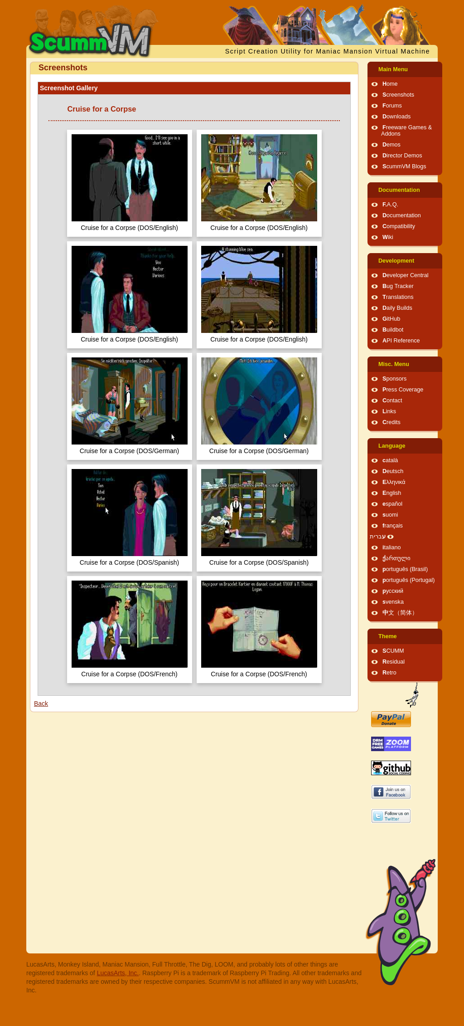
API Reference (401, 340)
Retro (389, 672)
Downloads (396, 116)
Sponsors (394, 379)
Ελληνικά (394, 482)
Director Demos (402, 155)
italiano (391, 547)
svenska (393, 602)
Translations (398, 297)
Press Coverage (402, 389)
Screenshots (398, 95)
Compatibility (398, 226)
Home (390, 84)
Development (396, 261)
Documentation (399, 190)
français (392, 526)
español (392, 504)
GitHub (391, 319)
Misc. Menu (393, 364)
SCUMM (393, 651)
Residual (393, 662)
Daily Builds (397, 308)
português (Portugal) (408, 580)
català (390, 460)
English (391, 493)
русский (392, 591)
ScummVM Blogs (404, 166)
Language (391, 446)
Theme (387, 636)
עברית (378, 536)
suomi (390, 515)
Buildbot (392, 330)
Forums (392, 106)
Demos (391, 145)
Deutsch (392, 471)
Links (389, 411)
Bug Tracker (398, 286)
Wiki (387, 237)
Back (41, 703)
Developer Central (405, 275)
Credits (391, 422)
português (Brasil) (405, 569)
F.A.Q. (390, 204)
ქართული (396, 558)
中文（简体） (400, 613)
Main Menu (393, 69)
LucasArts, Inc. (118, 973)
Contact (392, 400)
